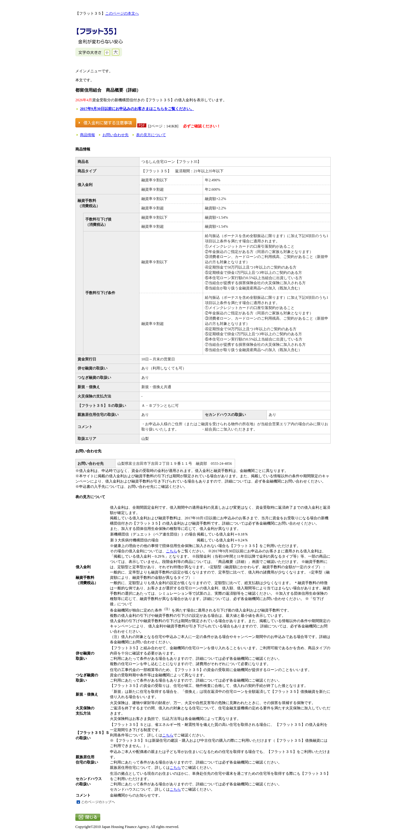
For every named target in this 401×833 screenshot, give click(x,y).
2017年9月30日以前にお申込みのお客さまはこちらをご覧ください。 (137, 109)
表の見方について (151, 135)
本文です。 (84, 80)
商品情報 (87, 135)
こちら (171, 551)
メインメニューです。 (94, 71)
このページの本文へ (122, 13)
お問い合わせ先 (115, 135)
